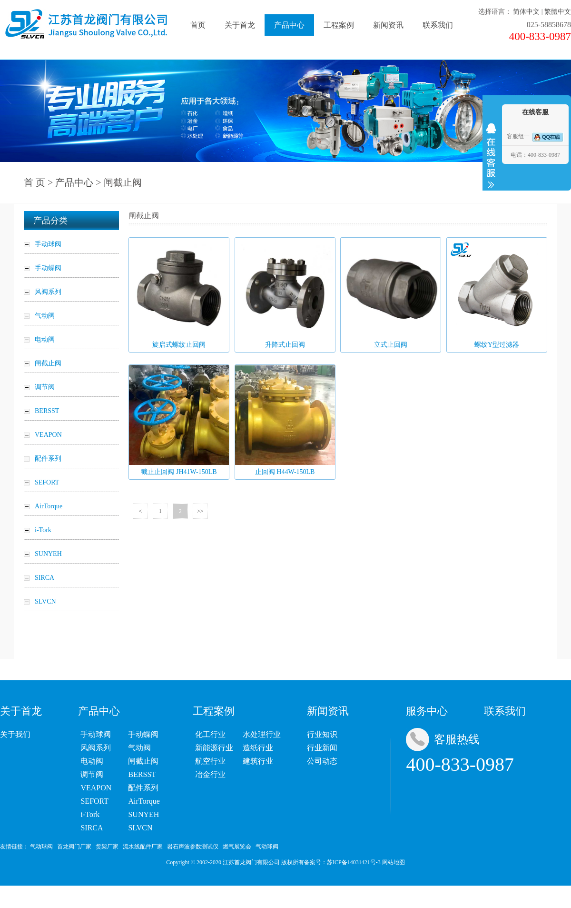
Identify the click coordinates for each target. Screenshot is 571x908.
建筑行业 (258, 761)
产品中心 (289, 25)
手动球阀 (95, 734)
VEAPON (95, 788)
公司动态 (322, 761)
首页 (198, 25)
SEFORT (94, 801)
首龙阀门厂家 (74, 846)
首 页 (34, 182)
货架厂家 (107, 846)
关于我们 (15, 734)
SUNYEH (143, 814)
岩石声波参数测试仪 (192, 846)
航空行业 (210, 761)
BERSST (142, 774)
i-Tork (89, 814)
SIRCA (91, 828)
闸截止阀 (143, 761)
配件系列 (143, 788)
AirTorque (143, 801)
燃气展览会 (237, 846)
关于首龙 (240, 25)
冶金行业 (210, 774)
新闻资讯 (388, 25)
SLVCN (140, 828)
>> (200, 511)
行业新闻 (322, 748)
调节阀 (91, 774)
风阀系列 (95, 748)
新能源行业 (214, 748)
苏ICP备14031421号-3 (354, 862)
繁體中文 (557, 11)
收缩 (491, 155)
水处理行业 (262, 734)
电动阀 (91, 761)
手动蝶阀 (143, 734)
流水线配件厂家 (143, 846)
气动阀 (139, 748)
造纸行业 (258, 748)
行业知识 (322, 734)
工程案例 (339, 25)
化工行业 (210, 734)
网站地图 (393, 862)
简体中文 (526, 11)
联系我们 (438, 25)
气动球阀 (41, 846)
